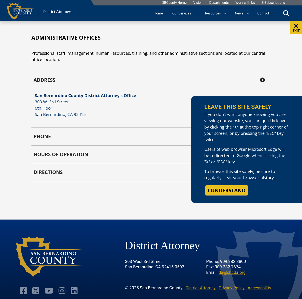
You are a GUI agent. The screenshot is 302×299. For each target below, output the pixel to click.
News (239, 13)
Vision (197, 3)
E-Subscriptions (273, 3)
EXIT (296, 28)
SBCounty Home (174, 3)
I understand (227, 190)
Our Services (181, 13)
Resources (213, 13)
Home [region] (158, 13)
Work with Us (245, 3)
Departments (219, 3)
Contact (263, 13)
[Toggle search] (286, 13)
